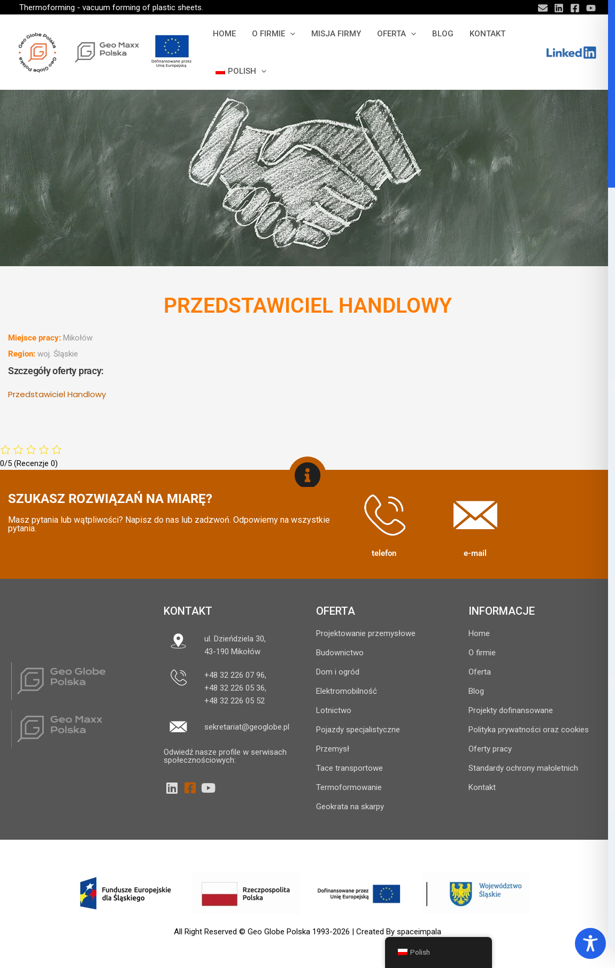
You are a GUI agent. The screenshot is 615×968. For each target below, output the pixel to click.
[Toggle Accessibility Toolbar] (590, 943)
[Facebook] (575, 8)
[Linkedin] (559, 8)
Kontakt (188, 611)
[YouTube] (591, 8)
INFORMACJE (501, 611)
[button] (290, 33)
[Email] (543, 8)
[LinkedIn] (172, 788)
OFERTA (335, 611)
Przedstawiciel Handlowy (57, 394)
